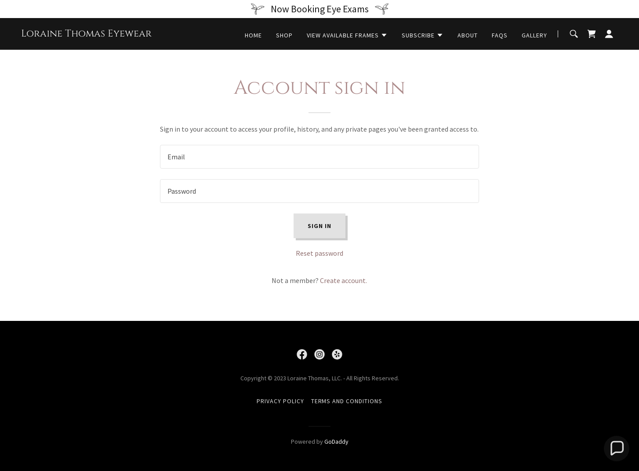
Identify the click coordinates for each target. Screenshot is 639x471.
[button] (347, 35)
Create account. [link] (343, 280)
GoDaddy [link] (336, 441)
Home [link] (253, 35)
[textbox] (319, 157)
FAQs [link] (500, 35)
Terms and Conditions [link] (347, 401)
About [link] (467, 35)
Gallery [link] (534, 35)
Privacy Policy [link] (280, 401)
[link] (86, 33)
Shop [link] (284, 35)
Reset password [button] (319, 253)
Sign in (319, 226)
